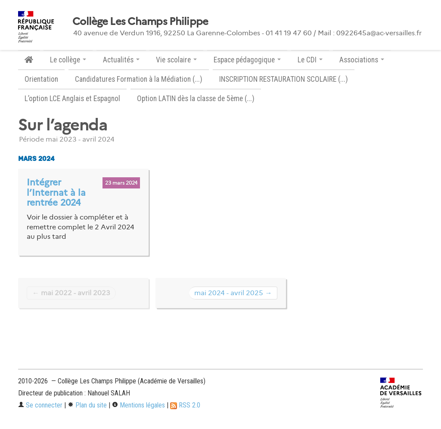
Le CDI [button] (310, 60)
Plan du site (87, 405)
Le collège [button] (68, 60)
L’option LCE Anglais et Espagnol (72, 98)
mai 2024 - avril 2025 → (233, 293)
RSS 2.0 (185, 405)
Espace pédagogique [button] (247, 60)
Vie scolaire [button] (176, 60)
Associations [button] (361, 60)
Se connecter (40, 405)
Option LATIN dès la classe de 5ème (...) (196, 98)
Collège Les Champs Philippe (140, 21)
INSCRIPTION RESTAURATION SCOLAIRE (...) (283, 79)
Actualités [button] (121, 60)
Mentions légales (138, 405)
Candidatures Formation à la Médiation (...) (138, 79)
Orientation (41, 79)
